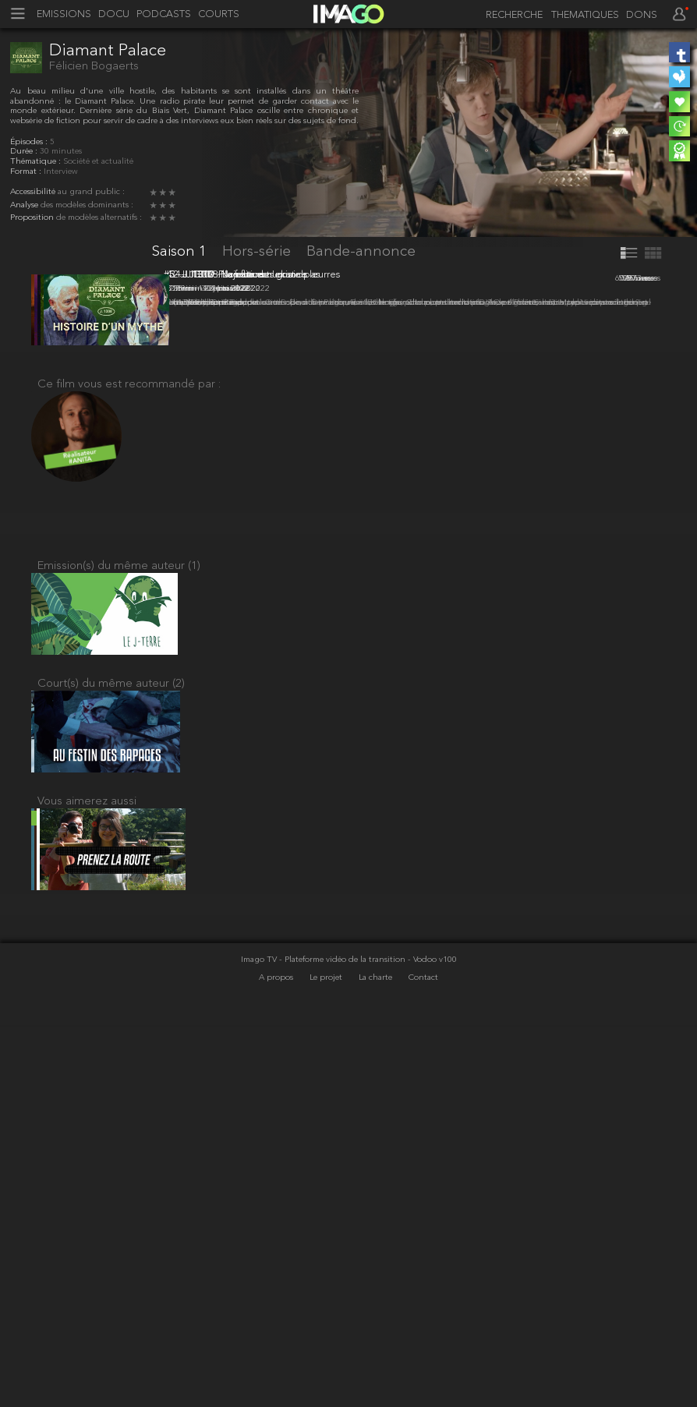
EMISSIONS (64, 14)
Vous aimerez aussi (86, 1173)
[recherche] (510, 16)
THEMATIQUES (585, 15)
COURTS (218, 14)
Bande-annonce (361, 252)
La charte (376, 1360)
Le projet (327, 1360)
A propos (277, 1360)
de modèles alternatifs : (99, 218)
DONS (641, 15)
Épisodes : (30, 142)
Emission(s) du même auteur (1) (118, 918)
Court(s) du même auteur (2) (111, 1046)
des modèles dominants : (87, 205)
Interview (61, 172)
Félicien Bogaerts (94, 66)
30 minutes (61, 151)
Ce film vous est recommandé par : (129, 729)
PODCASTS (163, 14)
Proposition (33, 218)
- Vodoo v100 (432, 1342)
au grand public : (91, 192)
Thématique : (36, 161)
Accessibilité (34, 192)
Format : (27, 172)
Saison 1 (181, 252)
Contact (423, 1360)
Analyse (25, 205)
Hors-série (258, 252)
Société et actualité (98, 161)
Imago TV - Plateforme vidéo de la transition (324, 1342)
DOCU (113, 14)
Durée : (25, 151)
